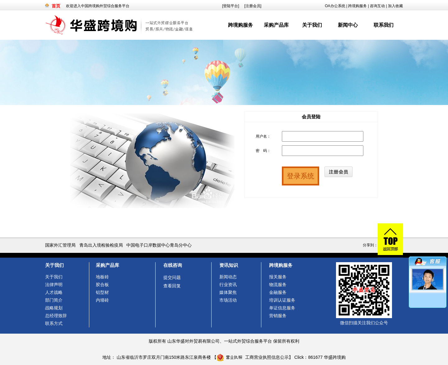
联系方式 (54, 323)
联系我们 (384, 25)
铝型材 (102, 292)
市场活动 (228, 300)
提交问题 (172, 277)
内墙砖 (102, 300)
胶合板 (102, 284)
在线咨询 (172, 265)
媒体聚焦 (228, 292)
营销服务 (278, 315)
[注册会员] (252, 6)
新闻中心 (348, 25)
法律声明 (54, 284)
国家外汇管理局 (60, 245)
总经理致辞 (56, 315)
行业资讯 (228, 284)
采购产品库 (276, 25)
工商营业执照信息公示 (253, 357)
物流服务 (278, 284)
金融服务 (278, 292)
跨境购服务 (357, 6)
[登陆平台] (230, 6)
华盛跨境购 (335, 357)
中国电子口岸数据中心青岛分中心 (159, 245)
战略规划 (54, 307)
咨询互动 (377, 6)
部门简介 (54, 300)
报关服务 (278, 276)
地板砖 (102, 276)
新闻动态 (228, 276)
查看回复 (172, 285)
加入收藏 (395, 6)
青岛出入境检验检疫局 (101, 245)
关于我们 (312, 25)
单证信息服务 (282, 307)
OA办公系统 (335, 6)
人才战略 (54, 292)
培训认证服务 (282, 300)
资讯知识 (228, 265)
